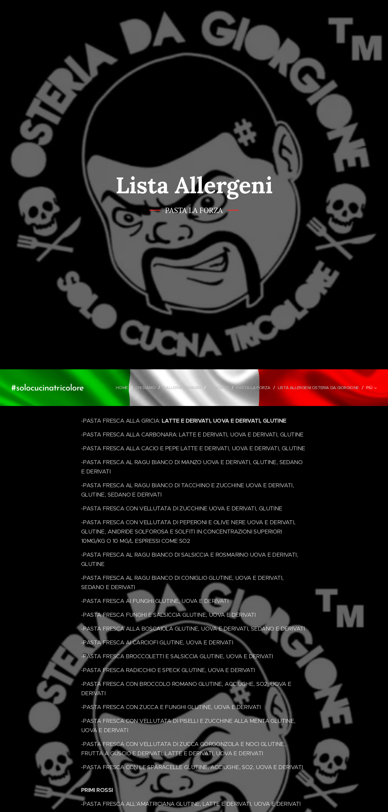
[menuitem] (114, 388)
